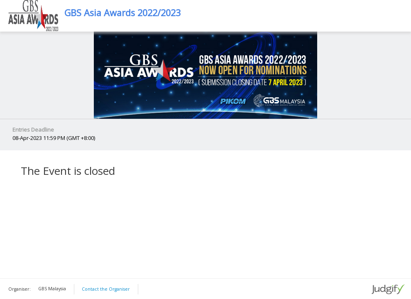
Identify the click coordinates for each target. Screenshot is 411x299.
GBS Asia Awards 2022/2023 (122, 12)
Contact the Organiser (106, 289)
